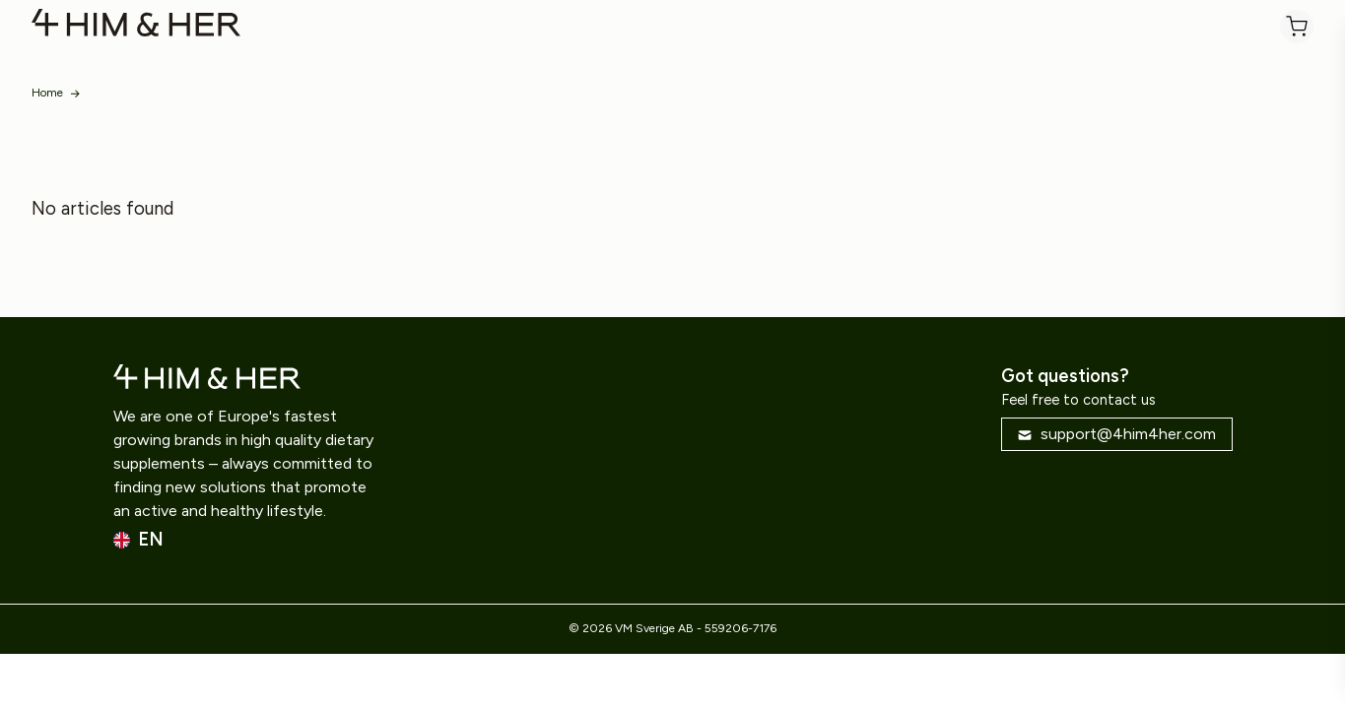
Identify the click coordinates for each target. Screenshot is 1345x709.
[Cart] (1296, 26)
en (138, 539)
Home (47, 92)
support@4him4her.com (1116, 433)
